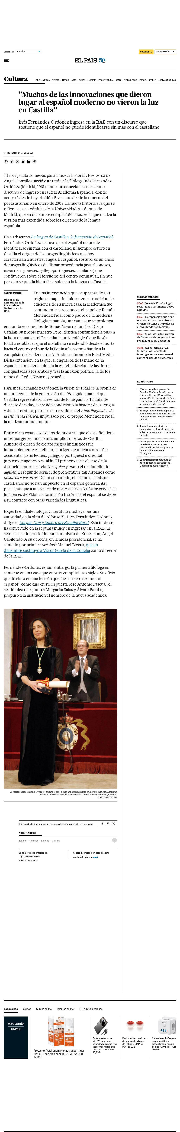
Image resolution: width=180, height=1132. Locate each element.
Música (46, 80)
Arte (74, 80)
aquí (95, 856)
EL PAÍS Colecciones (90, 1008)
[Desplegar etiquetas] (114, 840)
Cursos (27, 1008)
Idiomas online (65, 1008)
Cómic (118, 80)
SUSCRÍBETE (146, 52)
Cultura (16, 79)
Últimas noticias (167, 80)
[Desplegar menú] (6, 60)
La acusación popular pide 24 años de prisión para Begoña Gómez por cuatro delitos (155, 462)
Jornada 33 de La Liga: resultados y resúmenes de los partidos (155, 307)
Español (23, 840)
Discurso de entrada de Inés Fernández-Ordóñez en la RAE (14, 305)
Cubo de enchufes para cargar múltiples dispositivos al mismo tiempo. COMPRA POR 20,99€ (164, 1044)
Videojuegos (130, 80)
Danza (82, 80)
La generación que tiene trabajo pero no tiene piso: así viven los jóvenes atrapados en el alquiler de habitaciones (155, 322)
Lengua (45, 840)
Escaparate (11, 1008)
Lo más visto (145, 381)
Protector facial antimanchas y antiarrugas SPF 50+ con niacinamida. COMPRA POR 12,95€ (59, 1054)
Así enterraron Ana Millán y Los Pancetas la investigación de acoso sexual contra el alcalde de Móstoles (155, 352)
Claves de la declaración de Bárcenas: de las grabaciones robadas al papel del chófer (156, 337)
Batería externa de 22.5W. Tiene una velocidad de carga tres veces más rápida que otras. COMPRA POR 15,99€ (105, 1045)
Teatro (55, 80)
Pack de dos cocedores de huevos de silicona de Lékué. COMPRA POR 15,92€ (134, 1042)
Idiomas (34, 840)
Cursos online (44, 1008)
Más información (28, 860)
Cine (38, 80)
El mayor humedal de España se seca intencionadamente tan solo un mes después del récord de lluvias (157, 415)
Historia (92, 80)
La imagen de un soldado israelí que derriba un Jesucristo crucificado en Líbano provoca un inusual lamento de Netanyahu (157, 447)
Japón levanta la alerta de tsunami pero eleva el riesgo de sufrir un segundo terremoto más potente (158, 430)
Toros (143, 80)
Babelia (152, 80)
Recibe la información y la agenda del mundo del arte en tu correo (58, 824)
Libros (65, 80)
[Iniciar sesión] (165, 51)
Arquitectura (106, 80)
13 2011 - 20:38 (22, 153)
